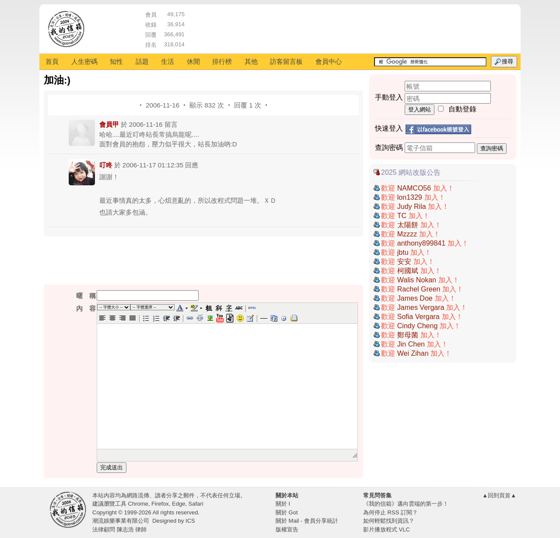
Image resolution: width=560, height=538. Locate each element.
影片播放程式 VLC (386, 529)
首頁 (52, 61)
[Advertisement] (350, 28)
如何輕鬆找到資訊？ (388, 520)
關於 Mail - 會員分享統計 (307, 520)
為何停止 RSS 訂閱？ (390, 512)
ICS (190, 520)
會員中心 (328, 61)
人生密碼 (84, 61)
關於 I (283, 503)
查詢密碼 (491, 148)
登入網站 (419, 109)
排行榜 (222, 61)
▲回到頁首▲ (499, 495)
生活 (167, 61)
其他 (251, 61)
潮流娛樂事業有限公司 (120, 520)
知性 (116, 61)
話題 (142, 61)
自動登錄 (462, 109)
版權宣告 (287, 529)
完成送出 (111, 467)
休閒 (193, 61)
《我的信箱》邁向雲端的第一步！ (405, 503)
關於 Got (287, 512)
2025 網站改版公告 (411, 172)
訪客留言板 (286, 61)
